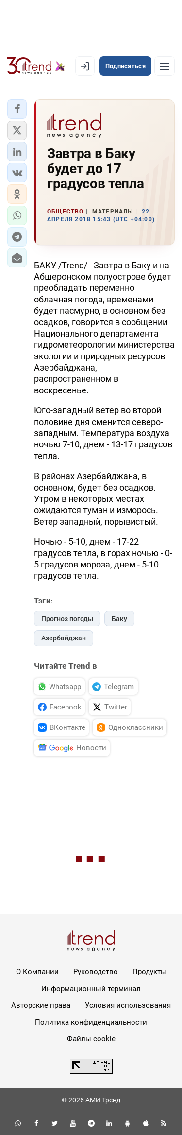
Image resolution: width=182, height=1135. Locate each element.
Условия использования (128, 1005)
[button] (17, 109)
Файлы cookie (91, 1038)
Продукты (149, 971)
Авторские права (40, 1005)
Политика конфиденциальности (91, 1022)
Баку (119, 618)
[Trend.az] (36, 66)
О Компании (37, 971)
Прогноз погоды (67, 618)
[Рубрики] (164, 66)
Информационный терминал (91, 988)
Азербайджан (63, 638)
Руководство (95, 971)
